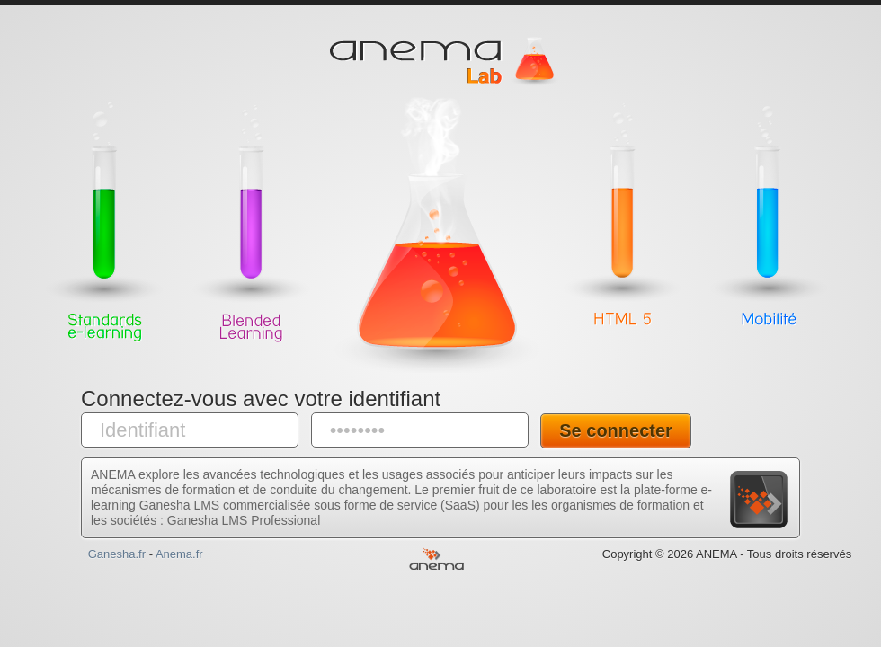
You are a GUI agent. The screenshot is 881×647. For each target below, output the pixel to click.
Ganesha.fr (117, 554)
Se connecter (615, 430)
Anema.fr (179, 554)
